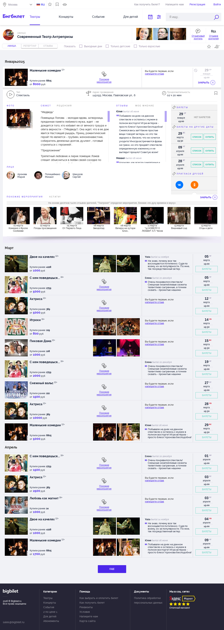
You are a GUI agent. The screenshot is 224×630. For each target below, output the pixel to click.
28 (206, 404)
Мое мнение (144, 106)
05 (206, 256)
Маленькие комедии (47, 70)
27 (206, 383)
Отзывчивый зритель (198, 37)
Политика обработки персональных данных (148, 600)
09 (206, 540)
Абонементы (51, 621)
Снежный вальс (43, 383)
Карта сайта (87, 621)
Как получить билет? (147, 4)
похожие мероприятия (25, 197)
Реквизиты (86, 607)
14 (206, 320)
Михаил (120, 158)
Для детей (130, 17)
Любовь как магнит (46, 498)
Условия (84, 611)
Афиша (11, 46)
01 (206, 456)
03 (206, 477)
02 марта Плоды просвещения (45, 227)
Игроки (37, 320)
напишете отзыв (154, 73)
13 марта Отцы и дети (206, 227)
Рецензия (64, 106)
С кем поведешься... (47, 278)
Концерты (66, 17)
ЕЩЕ (112, 569)
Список (196, 137)
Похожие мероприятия (104, 80)
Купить (209, 137)
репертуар (29, 46)
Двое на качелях (44, 257)
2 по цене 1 (50, 611)
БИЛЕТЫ (206, 269)
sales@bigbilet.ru (13, 622)
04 (206, 519)
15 (206, 341)
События (98, 17)
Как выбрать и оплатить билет (98, 598)
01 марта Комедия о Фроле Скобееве (18, 228)
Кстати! (55, 197)
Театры (35, 17)
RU (43, 4)
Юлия (119, 111)
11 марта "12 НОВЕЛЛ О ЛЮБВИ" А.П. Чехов (152, 228)
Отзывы (122, 106)
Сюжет (46, 106)
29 (206, 70)
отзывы (48, 46)
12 (206, 299)
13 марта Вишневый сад (179, 227)
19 (206, 362)
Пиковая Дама (42, 341)
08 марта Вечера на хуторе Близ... (125, 228)
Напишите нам (174, 4)
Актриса (38, 299)
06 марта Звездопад (98, 227)
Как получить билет (92, 602)
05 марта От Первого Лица (71, 227)
